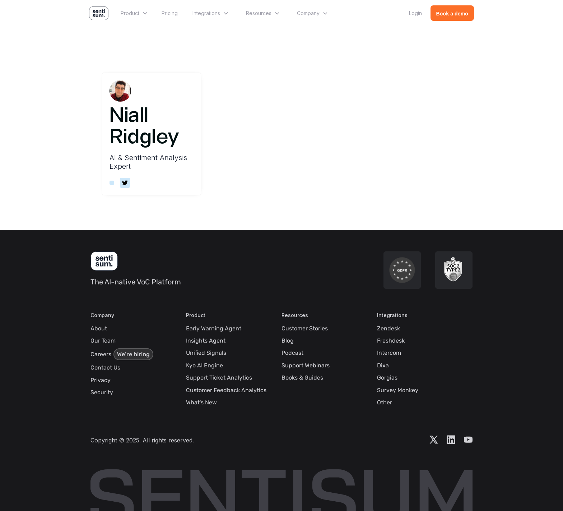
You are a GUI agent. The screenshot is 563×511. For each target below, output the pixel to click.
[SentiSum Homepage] (104, 261)
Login (415, 13)
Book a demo (452, 14)
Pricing (170, 13)
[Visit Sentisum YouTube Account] (468, 440)
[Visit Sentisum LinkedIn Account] (451, 440)
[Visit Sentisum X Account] (433, 440)
